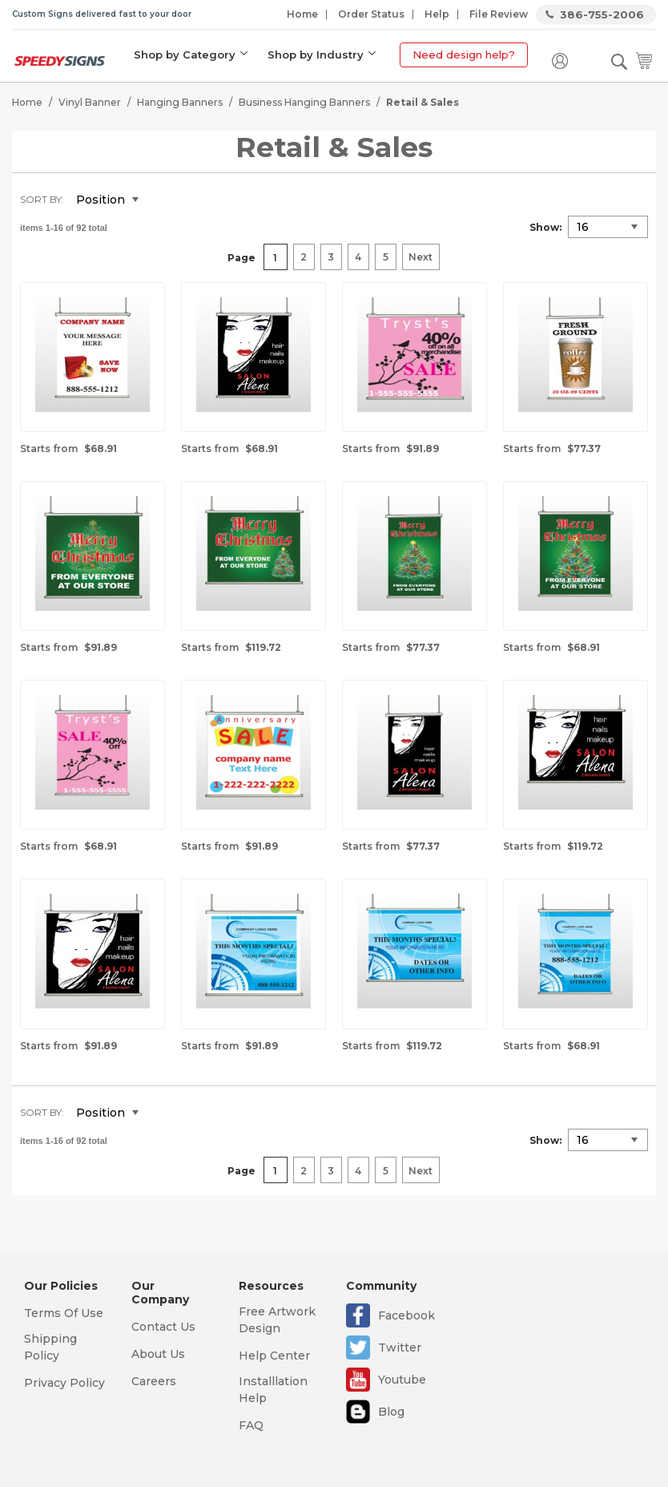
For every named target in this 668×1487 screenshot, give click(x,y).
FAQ (251, 1425)
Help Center (274, 1355)
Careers (153, 1381)
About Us (158, 1354)
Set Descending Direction (163, 199)
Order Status (371, 14)
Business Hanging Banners (304, 101)
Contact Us (163, 1326)
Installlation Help (273, 1389)
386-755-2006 (602, 14)
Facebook (406, 1315)
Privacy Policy (64, 1383)
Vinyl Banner (89, 101)
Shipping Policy (50, 1347)
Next (420, 256)
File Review (498, 14)
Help (437, 14)
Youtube (402, 1379)
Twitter (399, 1347)
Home (302, 14)
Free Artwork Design (277, 1319)
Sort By (41, 198)
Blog (391, 1411)
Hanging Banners (180, 101)
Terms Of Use (63, 1313)
